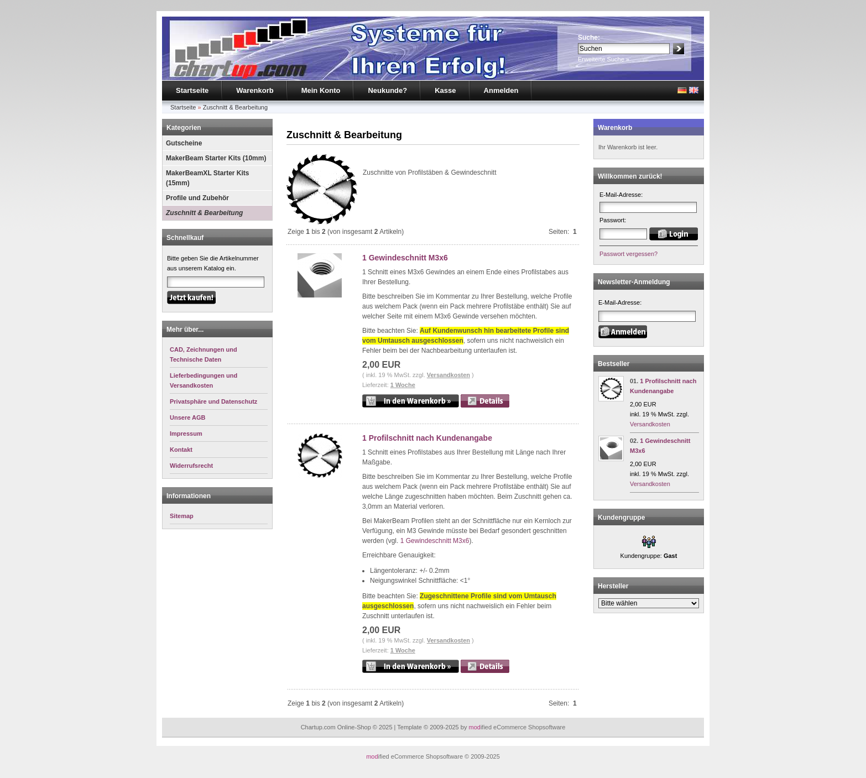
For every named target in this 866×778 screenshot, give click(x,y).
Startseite (192, 90)
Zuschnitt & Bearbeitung (235, 107)
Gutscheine (184, 143)
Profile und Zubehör (197, 198)
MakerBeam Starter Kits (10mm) (216, 158)
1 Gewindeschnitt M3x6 (405, 257)
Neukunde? (387, 90)
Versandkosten (448, 375)
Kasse (445, 90)
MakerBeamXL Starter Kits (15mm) (207, 178)
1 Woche (402, 385)
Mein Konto (321, 90)
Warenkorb (254, 90)
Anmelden (501, 90)
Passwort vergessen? (628, 253)
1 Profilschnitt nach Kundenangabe (427, 438)
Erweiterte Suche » (603, 59)
